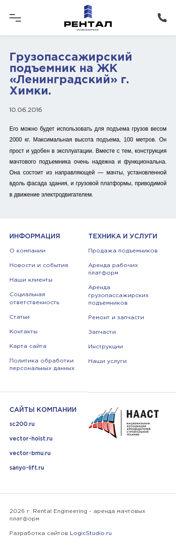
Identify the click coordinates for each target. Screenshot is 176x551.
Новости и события (38, 265)
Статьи (19, 317)
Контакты (23, 331)
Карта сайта (27, 346)
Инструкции (105, 346)
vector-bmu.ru (30, 453)
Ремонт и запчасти (116, 317)
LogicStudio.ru (91, 533)
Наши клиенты (31, 280)
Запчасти (102, 332)
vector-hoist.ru (31, 438)
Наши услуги (107, 361)
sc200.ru (22, 424)
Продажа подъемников (123, 250)
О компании (27, 250)
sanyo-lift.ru (26, 468)
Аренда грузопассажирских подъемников (118, 295)
